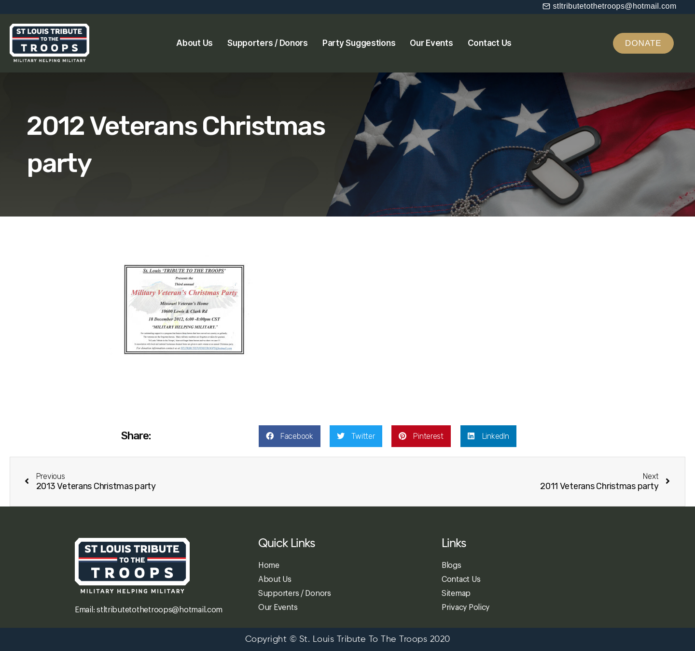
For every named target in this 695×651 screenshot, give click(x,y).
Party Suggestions (358, 43)
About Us (194, 43)
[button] (609, 6)
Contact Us (490, 43)
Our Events (431, 43)
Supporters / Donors (267, 43)
